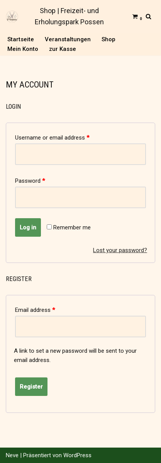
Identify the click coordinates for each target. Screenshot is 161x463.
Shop (108, 39)
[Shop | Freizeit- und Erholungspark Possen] (61, 16)
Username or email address (52, 137)
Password (30, 180)
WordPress (77, 455)
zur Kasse (62, 48)
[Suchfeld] (148, 16)
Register (31, 386)
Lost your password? (120, 250)
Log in (28, 227)
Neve (12, 455)
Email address (35, 309)
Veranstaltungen (68, 39)
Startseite (20, 39)
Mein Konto (22, 48)
